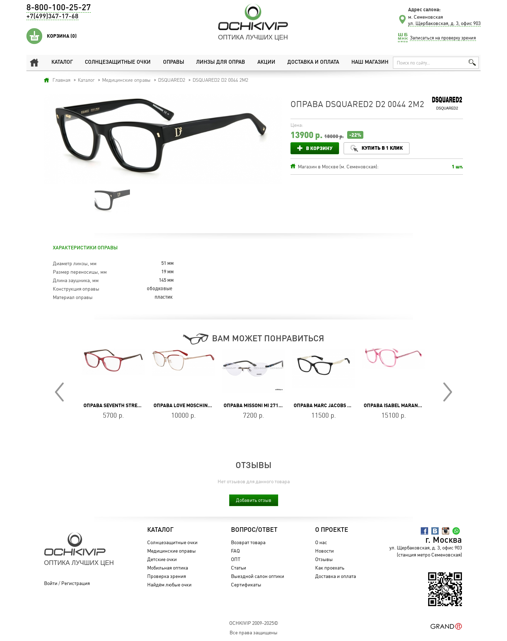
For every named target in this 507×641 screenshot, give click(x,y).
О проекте (331, 530)
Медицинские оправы (171, 551)
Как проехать (329, 568)
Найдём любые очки (169, 584)
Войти (50, 583)
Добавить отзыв (253, 500)
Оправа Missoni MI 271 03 (254, 405)
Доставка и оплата (313, 62)
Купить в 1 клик (382, 148)
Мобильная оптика (167, 568)
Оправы (173, 62)
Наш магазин (369, 62)
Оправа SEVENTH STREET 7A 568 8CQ (126, 405)
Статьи (238, 568)
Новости (324, 551)
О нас (321, 542)
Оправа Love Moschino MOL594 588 (197, 405)
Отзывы (324, 559)
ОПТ (235, 559)
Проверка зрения (166, 576)
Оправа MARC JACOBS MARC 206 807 (337, 405)
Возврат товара (248, 542)
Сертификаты (246, 584)
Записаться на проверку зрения (443, 38)
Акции (266, 62)
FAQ (235, 551)
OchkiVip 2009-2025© (253, 623)
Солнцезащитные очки (118, 62)
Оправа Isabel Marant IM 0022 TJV (406, 405)
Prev (59, 392)
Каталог (62, 62)
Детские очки (162, 559)
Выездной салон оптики (257, 576)
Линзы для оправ (220, 62)
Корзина (62, 35)
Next (447, 392)
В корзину (319, 148)
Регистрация (75, 583)
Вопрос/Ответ (254, 530)
